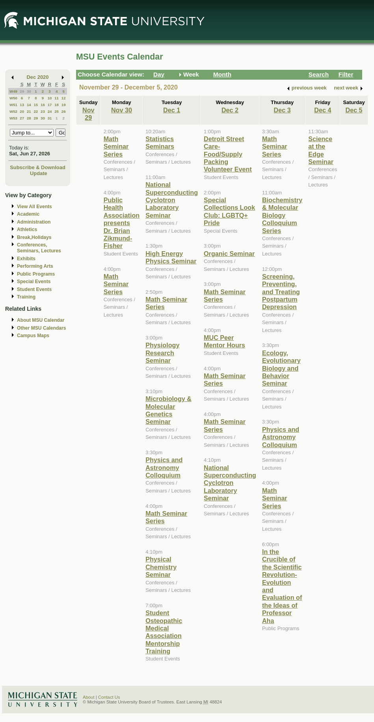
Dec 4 (322, 110)
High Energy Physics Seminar (170, 257)
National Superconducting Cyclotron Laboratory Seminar (171, 200)
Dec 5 (353, 110)
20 (22, 111)
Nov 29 (88, 113)
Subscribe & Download (37, 167)
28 (29, 118)
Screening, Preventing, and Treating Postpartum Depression (281, 292)
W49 (13, 91)
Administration (33, 222)
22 (35, 111)
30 (29, 91)
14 (29, 105)
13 (22, 105)
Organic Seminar (229, 253)
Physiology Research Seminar (162, 352)
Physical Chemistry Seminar (161, 567)
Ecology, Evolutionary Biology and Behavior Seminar (281, 368)
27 (22, 118)
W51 (13, 105)
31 (50, 118)
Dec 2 (229, 110)
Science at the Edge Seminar (320, 150)
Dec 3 (282, 110)
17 (50, 105)
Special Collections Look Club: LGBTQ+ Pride (229, 211)
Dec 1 (171, 110)
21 (29, 111)
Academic (28, 214)
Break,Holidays (34, 237)
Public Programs (36, 274)
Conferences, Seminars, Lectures (39, 248)
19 (63, 105)
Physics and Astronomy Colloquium (163, 467)
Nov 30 (121, 110)
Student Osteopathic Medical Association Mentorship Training (163, 632)
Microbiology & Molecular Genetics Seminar (168, 410)
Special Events (33, 281)
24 (50, 111)
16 (43, 105)
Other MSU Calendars (41, 328)
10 (50, 98)
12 (63, 98)
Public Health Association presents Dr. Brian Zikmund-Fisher (122, 222)
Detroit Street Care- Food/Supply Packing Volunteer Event (228, 154)
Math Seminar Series (116, 146)
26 (63, 111)
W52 (13, 111)
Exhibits (26, 258)
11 (56, 98)
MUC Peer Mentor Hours (224, 341)
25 (56, 111)
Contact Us (109, 697)
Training (26, 297)
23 (43, 111)
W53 (13, 118)
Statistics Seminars (159, 142)
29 (22, 91)
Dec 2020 (38, 77)
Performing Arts (35, 266)
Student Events (34, 289)
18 (56, 105)
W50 (13, 98)
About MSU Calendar (40, 320)
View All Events (34, 206)
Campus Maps (33, 335)
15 (35, 105)
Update (38, 173)
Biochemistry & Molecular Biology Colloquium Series (282, 215)
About (89, 697)
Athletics (27, 229)
